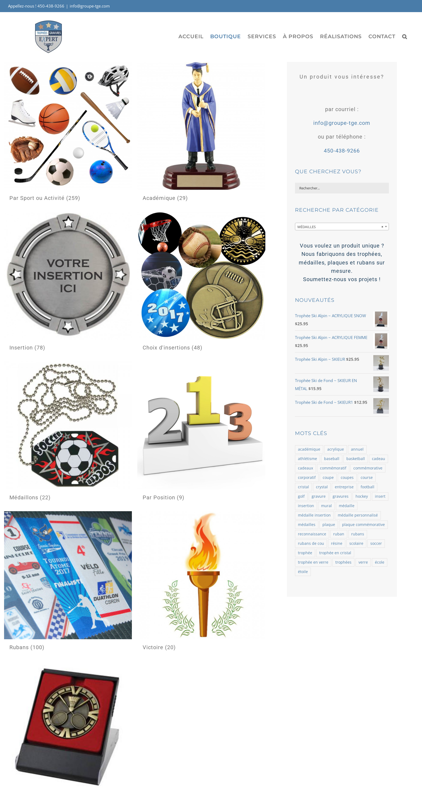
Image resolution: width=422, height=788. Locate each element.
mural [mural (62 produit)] (326, 505)
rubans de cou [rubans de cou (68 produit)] (311, 543)
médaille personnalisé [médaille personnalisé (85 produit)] (358, 515)
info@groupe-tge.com (90, 6)
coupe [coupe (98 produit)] (328, 477)
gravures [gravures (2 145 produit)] (341, 496)
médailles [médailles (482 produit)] (306, 524)
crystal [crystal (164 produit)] (322, 487)
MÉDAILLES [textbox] (340, 227)
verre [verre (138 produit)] (363, 562)
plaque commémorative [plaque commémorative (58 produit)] (363, 524)
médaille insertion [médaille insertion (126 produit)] (314, 515)
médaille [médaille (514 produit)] (346, 505)
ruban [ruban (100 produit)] (338, 534)
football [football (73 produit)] (367, 487)
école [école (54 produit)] (379, 562)
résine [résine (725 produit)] (336, 543)
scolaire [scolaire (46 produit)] (356, 543)
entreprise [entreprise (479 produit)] (344, 487)
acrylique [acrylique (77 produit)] (335, 449)
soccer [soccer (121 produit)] (376, 543)
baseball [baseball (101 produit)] (331, 458)
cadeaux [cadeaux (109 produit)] (305, 468)
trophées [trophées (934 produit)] (343, 562)
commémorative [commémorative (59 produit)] (367, 468)
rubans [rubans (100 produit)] (357, 534)
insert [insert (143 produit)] (380, 496)
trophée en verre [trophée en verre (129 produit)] (313, 562)
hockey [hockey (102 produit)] (362, 496)
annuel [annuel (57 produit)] (357, 449)
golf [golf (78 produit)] (301, 496)
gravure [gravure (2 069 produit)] (319, 496)
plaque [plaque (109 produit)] (328, 524)
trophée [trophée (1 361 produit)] (305, 552)
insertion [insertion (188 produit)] (306, 505)
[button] (404, 36)
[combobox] (342, 226)
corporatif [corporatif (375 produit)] (307, 477)
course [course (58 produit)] (367, 477)
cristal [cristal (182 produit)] (303, 487)
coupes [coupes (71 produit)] (347, 477)
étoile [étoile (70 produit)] (303, 571)
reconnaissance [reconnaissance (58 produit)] (312, 534)
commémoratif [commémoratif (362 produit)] (333, 468)
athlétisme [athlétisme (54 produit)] (307, 458)
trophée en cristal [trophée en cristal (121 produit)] (335, 552)
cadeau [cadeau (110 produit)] (378, 458)
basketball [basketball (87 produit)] (355, 458)
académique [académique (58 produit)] (309, 449)
